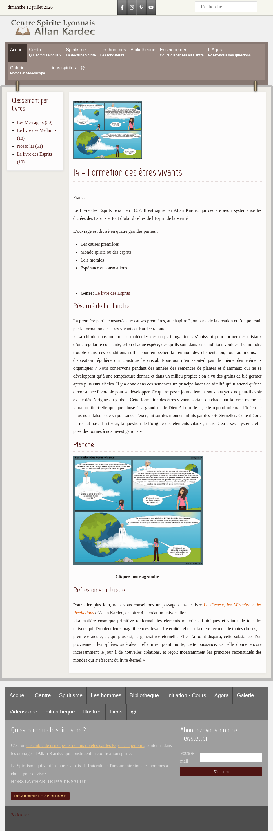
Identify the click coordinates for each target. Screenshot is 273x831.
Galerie (245, 695)
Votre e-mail (187, 757)
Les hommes (106, 695)
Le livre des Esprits (112, 293)
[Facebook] (122, 7)
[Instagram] (132, 7)
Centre (43, 695)
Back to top (20, 815)
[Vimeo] (141, 7)
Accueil (17, 695)
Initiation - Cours (186, 695)
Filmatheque (60, 712)
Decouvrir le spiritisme (40, 796)
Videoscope (23, 712)
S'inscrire (221, 772)
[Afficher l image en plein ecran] (138, 563)
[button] (107, 157)
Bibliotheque (144, 695)
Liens (116, 712)
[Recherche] (226, 6)
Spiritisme (71, 695)
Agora (221, 695)
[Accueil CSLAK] (50, 28)
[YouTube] (151, 7)
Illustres (92, 712)
